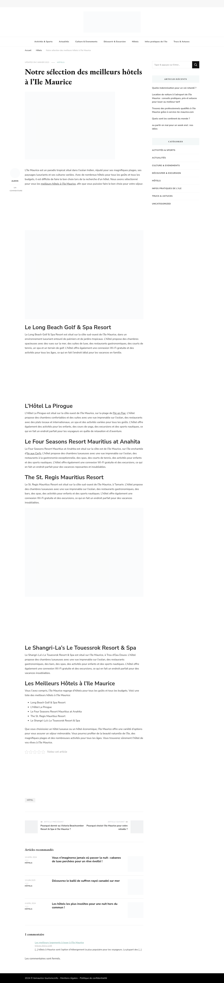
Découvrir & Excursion (115, 41)
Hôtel (30, 800)
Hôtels (135, 41)
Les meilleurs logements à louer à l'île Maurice (59, 942)
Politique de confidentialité (93, 978)
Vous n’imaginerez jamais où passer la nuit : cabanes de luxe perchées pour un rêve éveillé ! (86, 859)
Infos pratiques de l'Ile (167, 188)
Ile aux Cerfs (34, 453)
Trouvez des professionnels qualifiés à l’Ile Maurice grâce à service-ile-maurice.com (174, 110)
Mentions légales (69, 978)
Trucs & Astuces (182, 41)
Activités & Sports (43, 41)
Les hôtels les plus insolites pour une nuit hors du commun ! (85, 905)
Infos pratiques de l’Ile (156, 41)
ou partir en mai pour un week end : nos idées (172, 127)
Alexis (15, 175)
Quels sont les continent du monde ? (171, 118)
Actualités (64, 41)
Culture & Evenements (86, 41)
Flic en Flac (119, 413)
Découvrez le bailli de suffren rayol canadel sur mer (86, 881)
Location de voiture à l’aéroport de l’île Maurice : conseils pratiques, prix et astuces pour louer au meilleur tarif (174, 98)
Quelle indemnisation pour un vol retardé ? (174, 88)
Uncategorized (161, 203)
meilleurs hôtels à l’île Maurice (58, 184)
